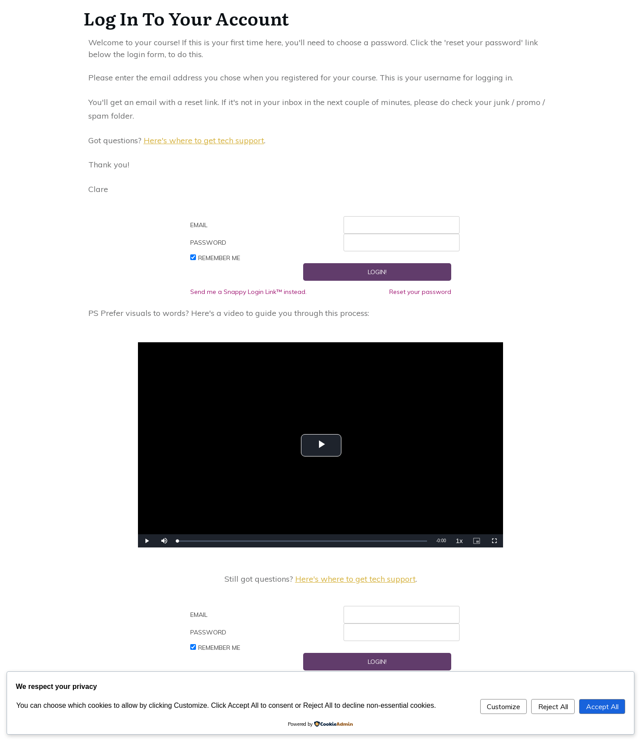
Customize (503, 706)
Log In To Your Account (186, 18)
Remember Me (219, 258)
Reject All (553, 706)
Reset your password (420, 292)
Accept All (602, 706)
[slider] (302, 541)
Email (198, 225)
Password (208, 242)
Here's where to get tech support (204, 140)
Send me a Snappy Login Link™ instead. (248, 292)
